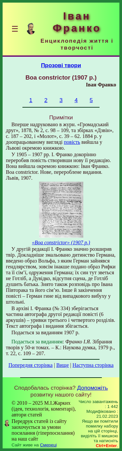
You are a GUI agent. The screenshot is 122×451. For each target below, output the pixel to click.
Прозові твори (61, 65)
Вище (62, 365)
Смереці (48, 445)
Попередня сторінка (30, 365)
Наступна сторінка (93, 365)
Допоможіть (92, 387)
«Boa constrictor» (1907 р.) (61, 242)
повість (72, 142)
